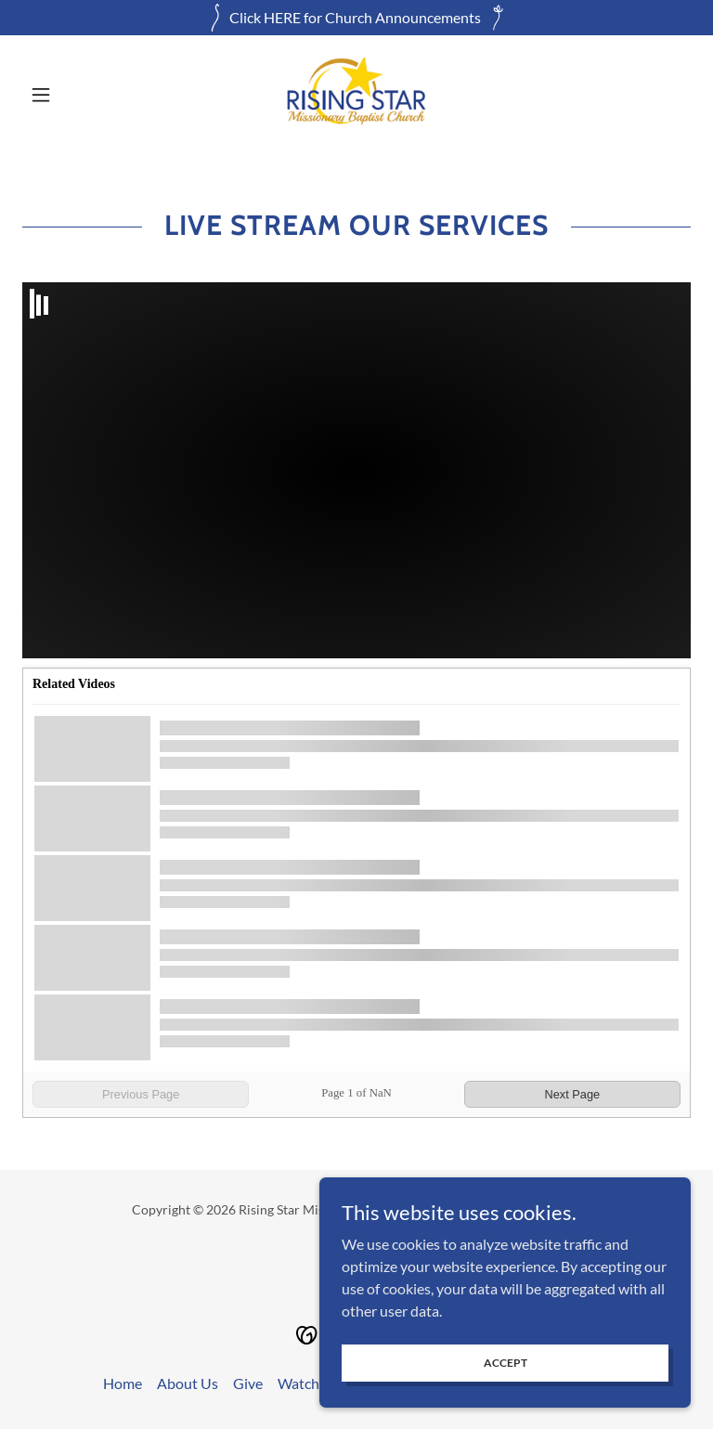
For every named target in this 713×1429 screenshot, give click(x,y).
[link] (356, 95)
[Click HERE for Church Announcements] (356, 18)
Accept (505, 1363)
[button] (72, 94)
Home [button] (122, 1383)
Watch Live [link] (313, 1383)
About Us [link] (187, 1383)
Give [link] (248, 1383)
